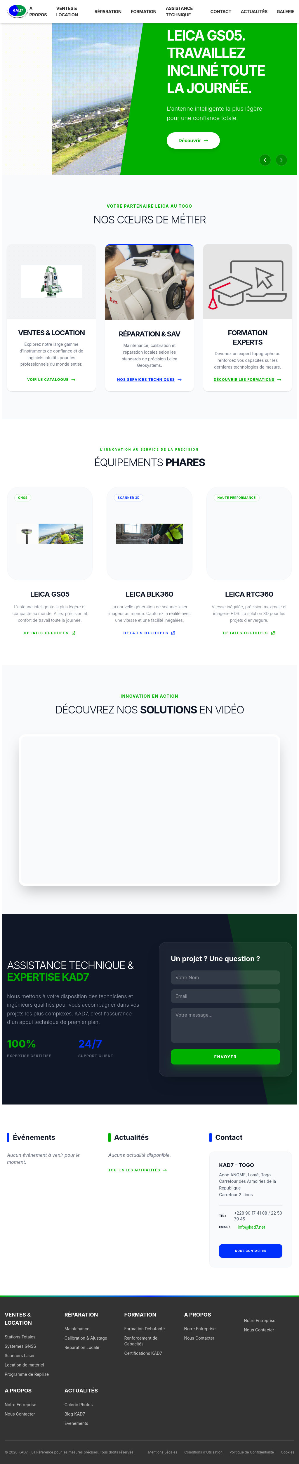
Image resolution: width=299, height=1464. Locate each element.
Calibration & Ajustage (86, 1338)
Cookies (287, 1452)
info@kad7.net (251, 1227)
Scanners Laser (20, 1355)
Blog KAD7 (75, 1413)
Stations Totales (20, 1336)
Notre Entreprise (199, 1328)
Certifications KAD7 (143, 1353)
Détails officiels (50, 633)
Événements (76, 1423)
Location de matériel (24, 1364)
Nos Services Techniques (149, 379)
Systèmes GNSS (20, 1346)
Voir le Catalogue (51, 379)
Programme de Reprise (27, 1374)
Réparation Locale (82, 1347)
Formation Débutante (144, 1328)
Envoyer (225, 1056)
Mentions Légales (162, 1452)
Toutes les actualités (137, 1170)
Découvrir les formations (247, 379)
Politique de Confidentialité (252, 1452)
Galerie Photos (79, 1404)
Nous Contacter (199, 1338)
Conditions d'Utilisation (203, 1452)
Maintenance (77, 1328)
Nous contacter (251, 1251)
